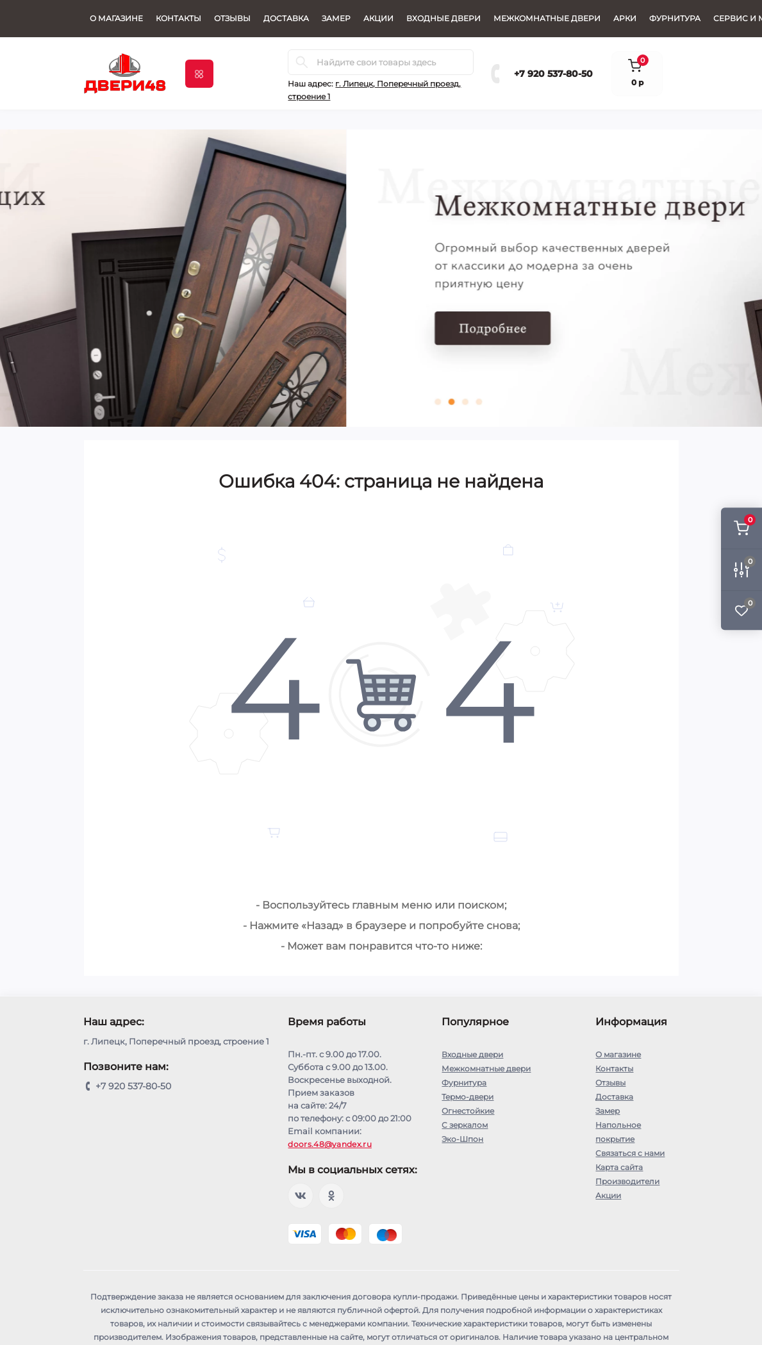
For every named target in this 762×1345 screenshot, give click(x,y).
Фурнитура (674, 18)
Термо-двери (467, 1097)
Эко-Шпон (462, 1139)
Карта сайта (619, 1167)
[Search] (302, 62)
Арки (624, 18)
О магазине (116, 18)
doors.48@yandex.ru (329, 1144)
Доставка (286, 18)
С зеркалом (465, 1125)
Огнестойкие (468, 1111)
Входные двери (443, 18)
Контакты (178, 18)
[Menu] (199, 74)
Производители (627, 1181)
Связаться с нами (630, 1153)
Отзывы (232, 18)
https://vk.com (300, 1196)
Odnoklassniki (331, 1196)
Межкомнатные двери (546, 18)
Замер (336, 18)
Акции (378, 18)
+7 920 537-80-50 (553, 73)
